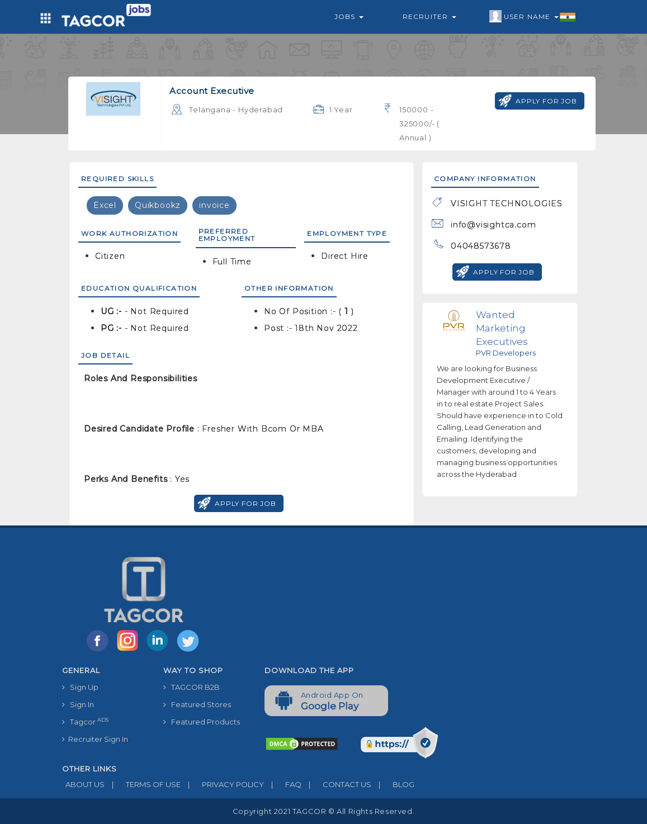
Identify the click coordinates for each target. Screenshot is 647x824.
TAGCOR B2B (191, 687)
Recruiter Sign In (95, 739)
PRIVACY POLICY (222, 784)
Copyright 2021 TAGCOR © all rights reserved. (323, 811)
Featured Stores (197, 704)
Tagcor (85, 721)
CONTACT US (336, 784)
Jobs (348, 16)
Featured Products (201, 721)
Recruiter (429, 16)
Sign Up (80, 687)
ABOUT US (83, 784)
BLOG (392, 784)
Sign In (78, 704)
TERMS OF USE (143, 784)
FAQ (282, 784)
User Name (532, 16)
